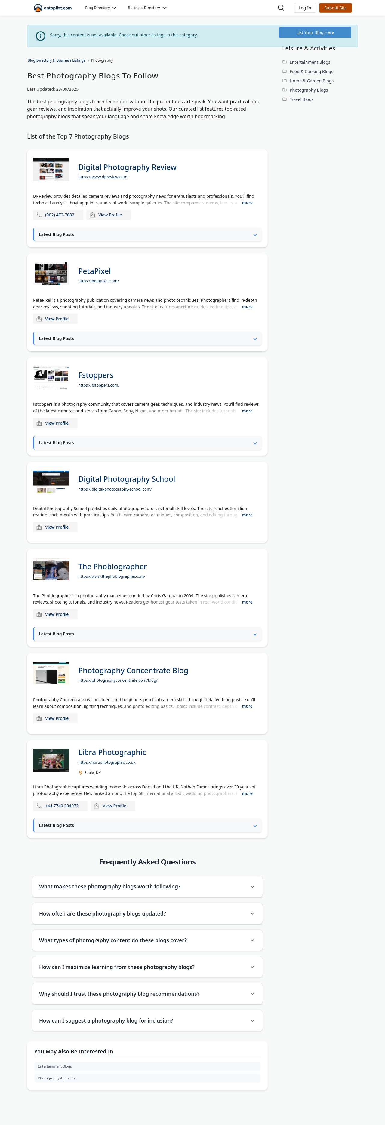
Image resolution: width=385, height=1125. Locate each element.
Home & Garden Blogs (312, 81)
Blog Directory (97, 7)
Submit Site (335, 8)
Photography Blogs (309, 90)
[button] (305, 8)
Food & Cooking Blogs (311, 71)
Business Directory (144, 7)
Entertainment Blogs (55, 1072)
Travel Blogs (301, 99)
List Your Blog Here (315, 32)
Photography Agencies (57, 1084)
